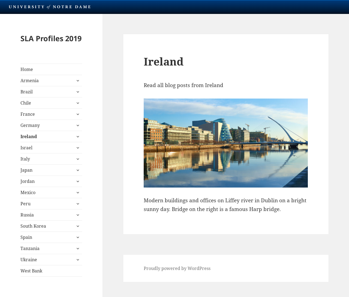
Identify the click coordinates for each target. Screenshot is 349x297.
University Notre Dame (50, 7)
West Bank (31, 271)
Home (26, 69)
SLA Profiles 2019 (51, 38)
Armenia (29, 81)
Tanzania (30, 248)
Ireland (28, 136)
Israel (26, 148)
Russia (27, 215)
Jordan (27, 181)
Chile (25, 103)
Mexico (27, 192)
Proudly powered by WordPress (177, 268)
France (27, 114)
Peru (25, 204)
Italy (25, 159)
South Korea (33, 226)
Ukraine (28, 260)
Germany (30, 125)
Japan (26, 170)
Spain (26, 237)
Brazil (26, 92)
